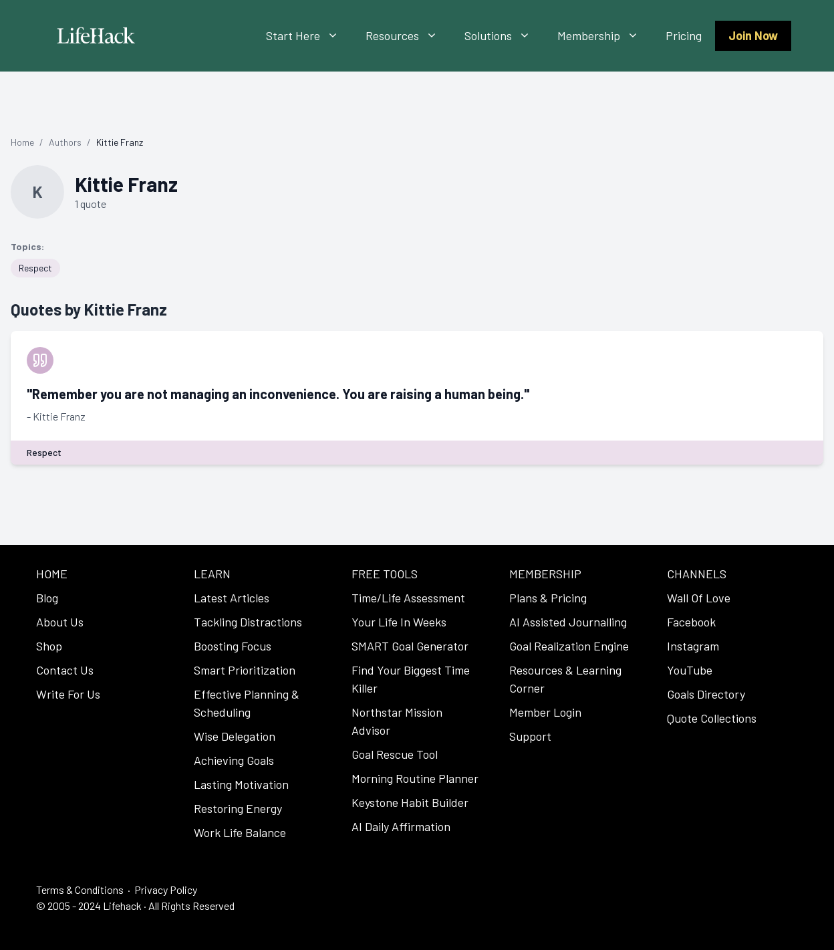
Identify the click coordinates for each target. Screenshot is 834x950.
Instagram (693, 645)
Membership (604, 36)
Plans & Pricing (548, 597)
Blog (47, 597)
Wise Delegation (234, 736)
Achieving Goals (234, 760)
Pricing (684, 35)
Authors (65, 142)
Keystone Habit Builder (410, 802)
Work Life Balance (240, 832)
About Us (60, 621)
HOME (51, 573)
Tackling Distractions (248, 621)
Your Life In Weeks (399, 621)
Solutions (504, 36)
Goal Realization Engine (569, 645)
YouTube (689, 670)
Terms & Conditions (80, 889)
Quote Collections (711, 718)
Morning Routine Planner (415, 778)
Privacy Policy (165, 889)
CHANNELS (696, 573)
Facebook (691, 621)
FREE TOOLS (385, 573)
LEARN (212, 573)
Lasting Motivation (241, 784)
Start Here (309, 36)
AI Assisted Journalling (568, 621)
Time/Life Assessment (408, 597)
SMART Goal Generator (410, 645)
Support (530, 736)
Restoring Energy (238, 808)
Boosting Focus (232, 645)
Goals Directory (706, 694)
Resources (408, 36)
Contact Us (65, 670)
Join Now (753, 35)
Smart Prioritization (244, 670)
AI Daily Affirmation (401, 826)
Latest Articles (231, 597)
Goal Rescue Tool (395, 754)
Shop (49, 645)
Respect (35, 267)
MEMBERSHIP (545, 573)
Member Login (545, 712)
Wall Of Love (698, 597)
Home (22, 142)
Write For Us (68, 694)
